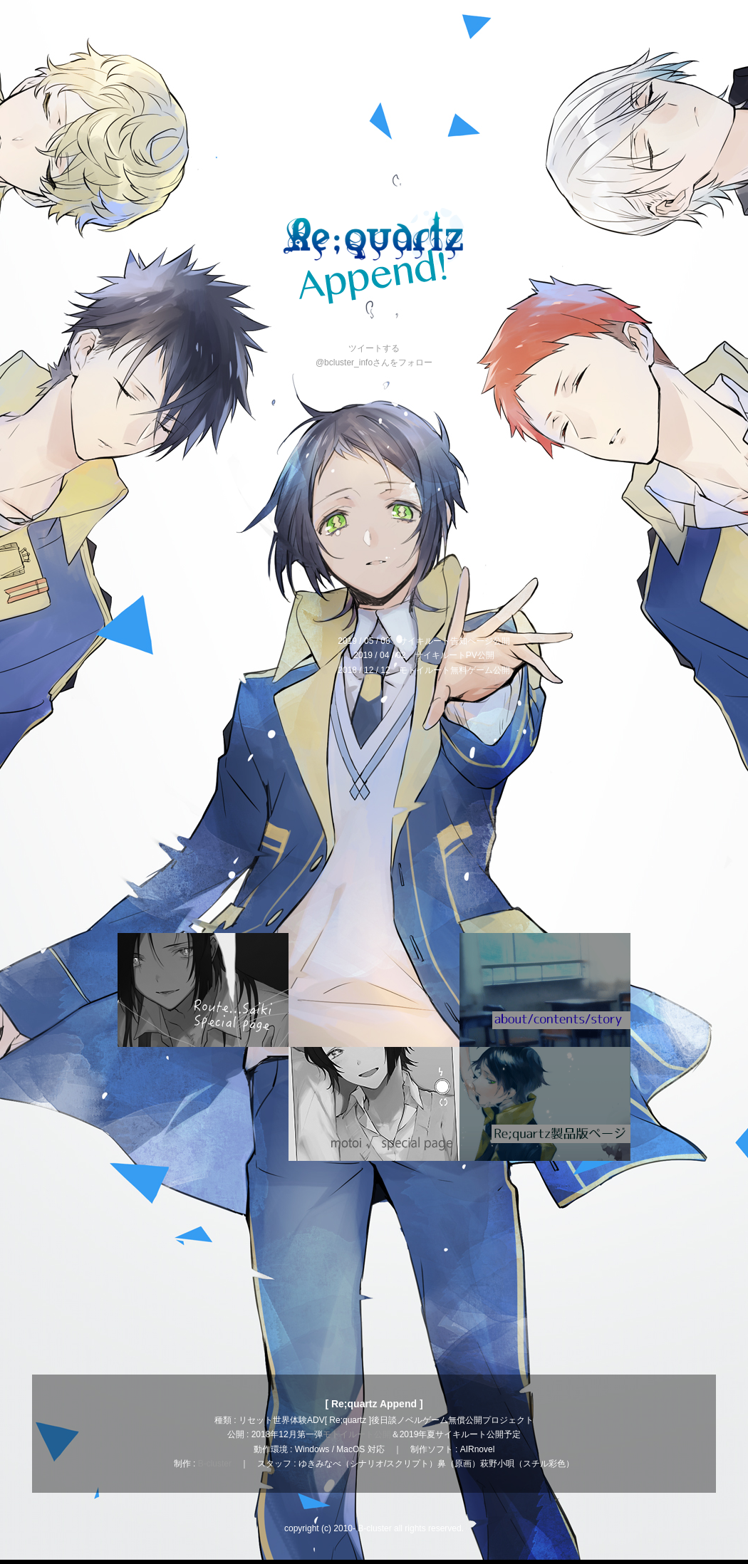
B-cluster (215, 1464)
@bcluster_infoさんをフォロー (374, 362)
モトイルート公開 (357, 1434)
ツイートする (374, 348)
